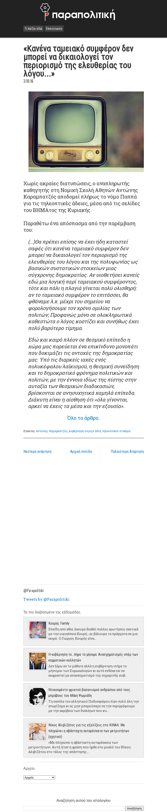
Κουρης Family (58, 623)
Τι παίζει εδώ (33, 28)
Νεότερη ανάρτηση (37, 451)
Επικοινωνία (54, 28)
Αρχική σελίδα (81, 451)
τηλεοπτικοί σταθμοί (116, 431)
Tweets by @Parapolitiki (46, 599)
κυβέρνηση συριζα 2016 (85, 431)
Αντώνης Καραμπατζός (52, 431)
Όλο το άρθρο (82, 417)
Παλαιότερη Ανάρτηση (127, 451)
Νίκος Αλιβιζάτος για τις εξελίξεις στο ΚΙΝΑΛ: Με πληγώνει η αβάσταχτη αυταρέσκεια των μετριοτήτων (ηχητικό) (88, 731)
